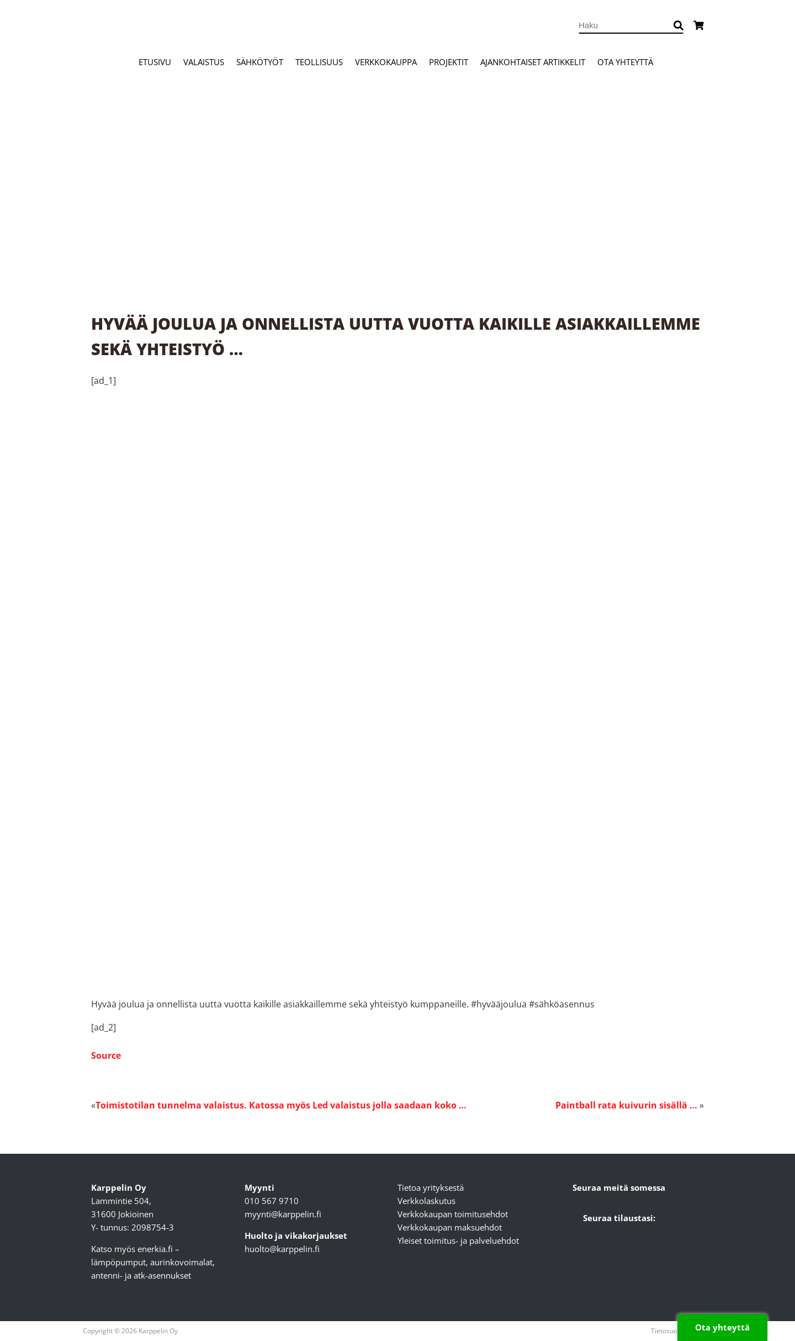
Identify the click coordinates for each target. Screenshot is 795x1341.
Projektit (448, 61)
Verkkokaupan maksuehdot (450, 1227)
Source (106, 1055)
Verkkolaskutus (426, 1200)
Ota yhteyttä (625, 61)
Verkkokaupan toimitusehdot (453, 1213)
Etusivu (155, 61)
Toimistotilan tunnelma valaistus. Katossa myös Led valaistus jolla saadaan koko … (281, 1105)
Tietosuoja (667, 1330)
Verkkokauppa (386, 61)
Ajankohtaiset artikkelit (532, 61)
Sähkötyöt (259, 61)
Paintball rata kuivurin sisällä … (626, 1105)
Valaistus (203, 61)
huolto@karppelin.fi (282, 1248)
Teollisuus (319, 61)
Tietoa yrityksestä (431, 1187)
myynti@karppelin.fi (283, 1213)
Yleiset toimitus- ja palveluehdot (458, 1240)
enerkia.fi (155, 1248)
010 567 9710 (272, 1200)
